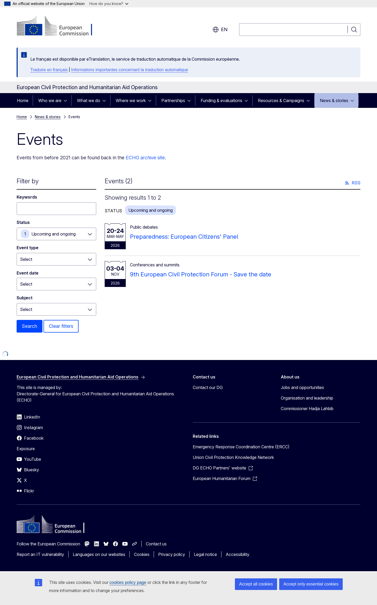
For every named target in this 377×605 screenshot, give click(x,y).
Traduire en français (49, 70)
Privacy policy (171, 554)
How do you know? (108, 3)
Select (26, 259)
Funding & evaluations (221, 100)
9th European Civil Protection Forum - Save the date (200, 274)
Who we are (49, 100)
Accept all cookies (256, 584)
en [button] (220, 29)
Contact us (156, 543)
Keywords (27, 197)
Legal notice (205, 554)
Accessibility (237, 554)
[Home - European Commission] (59, 26)
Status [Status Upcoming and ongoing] (23, 222)
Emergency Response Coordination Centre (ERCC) (241, 446)
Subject (24, 297)
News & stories (334, 100)
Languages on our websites (99, 554)
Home (22, 100)
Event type (27, 247)
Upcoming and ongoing (53, 234)
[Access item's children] (66, 100)
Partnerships (173, 100)
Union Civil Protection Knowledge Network (233, 457)
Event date (27, 273)
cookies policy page (127, 582)
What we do (88, 100)
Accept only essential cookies (311, 584)
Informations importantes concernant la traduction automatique (129, 70)
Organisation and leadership (307, 398)
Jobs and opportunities (302, 387)
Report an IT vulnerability (40, 554)
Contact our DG (208, 387)
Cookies (141, 554)
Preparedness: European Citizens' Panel (184, 236)
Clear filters (61, 326)
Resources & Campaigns (281, 100)
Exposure (26, 448)
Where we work (131, 100)
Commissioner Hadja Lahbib (307, 408)
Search (29, 326)
